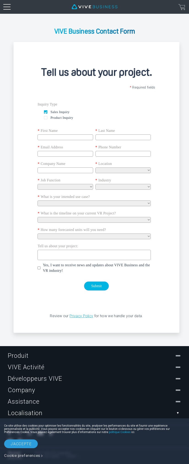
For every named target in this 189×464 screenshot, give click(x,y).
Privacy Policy (81, 316)
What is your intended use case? (64, 196)
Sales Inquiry (60, 112)
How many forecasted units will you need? (72, 229)
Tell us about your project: (58, 246)
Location (103, 163)
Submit (96, 286)
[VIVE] (94, 6)
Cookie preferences (22, 455)
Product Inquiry (61, 117)
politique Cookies (120, 432)
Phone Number (108, 147)
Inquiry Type (47, 104)
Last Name (105, 130)
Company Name (51, 163)
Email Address (50, 147)
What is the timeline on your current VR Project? (77, 213)
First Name (48, 130)
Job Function (49, 180)
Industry (103, 180)
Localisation (94, 413)
